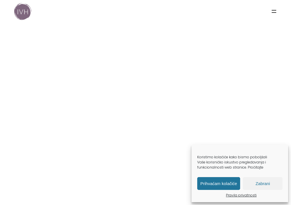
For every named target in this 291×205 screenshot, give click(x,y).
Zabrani (262, 183)
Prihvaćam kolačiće (218, 183)
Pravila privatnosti (241, 195)
